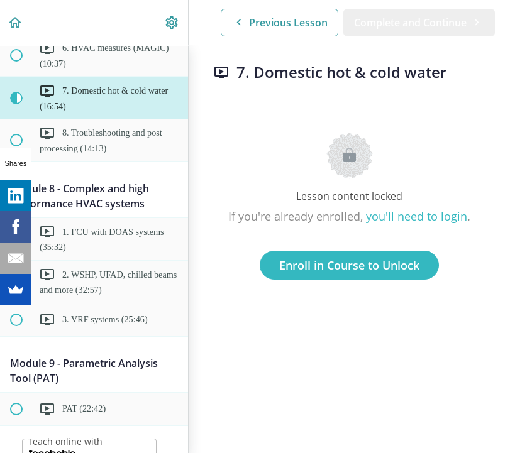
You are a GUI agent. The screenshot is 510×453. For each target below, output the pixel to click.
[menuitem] (172, 22)
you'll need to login (416, 216)
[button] (15, 22)
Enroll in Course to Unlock (349, 265)
